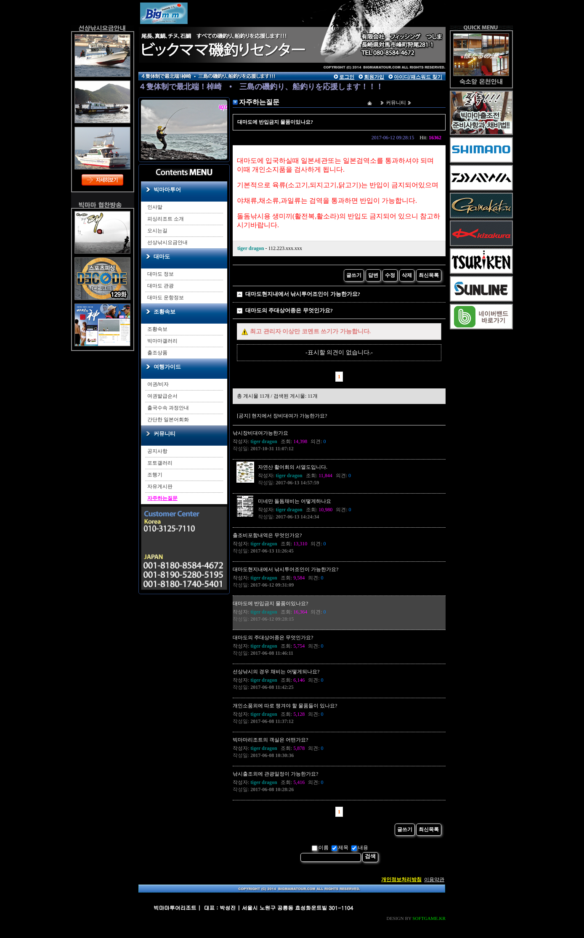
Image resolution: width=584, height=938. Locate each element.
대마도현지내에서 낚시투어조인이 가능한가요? (302, 294)
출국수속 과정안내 (168, 408)
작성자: (255, 441)
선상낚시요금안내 (167, 242)
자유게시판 (160, 486)
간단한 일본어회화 (168, 419)
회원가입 (374, 77)
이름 (320, 847)
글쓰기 (353, 275)
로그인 (346, 77)
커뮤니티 (164, 433)
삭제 (407, 275)
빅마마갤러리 (162, 341)
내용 (359, 847)
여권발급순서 (162, 396)
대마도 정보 (160, 274)
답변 (373, 275)
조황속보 (164, 311)
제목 (340, 847)
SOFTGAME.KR (429, 918)
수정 (390, 275)
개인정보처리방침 (401, 879)
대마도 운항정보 (165, 297)
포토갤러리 (160, 463)
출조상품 (157, 353)
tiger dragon (250, 248)
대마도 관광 (160, 286)
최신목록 (429, 275)
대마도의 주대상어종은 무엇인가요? (289, 310)
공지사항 (157, 451)
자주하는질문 (162, 498)
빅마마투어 (167, 189)
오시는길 (157, 231)
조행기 (154, 475)
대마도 (162, 256)
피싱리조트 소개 (165, 219)
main (216, 31)
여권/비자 (158, 384)
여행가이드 (167, 367)
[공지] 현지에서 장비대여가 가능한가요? (282, 416)
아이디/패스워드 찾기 (418, 77)
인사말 (154, 207)
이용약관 (434, 879)
